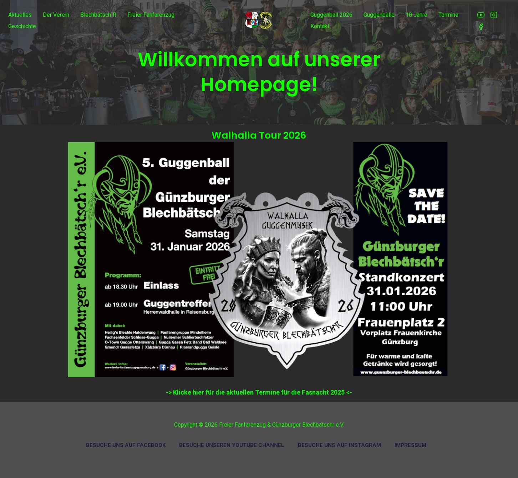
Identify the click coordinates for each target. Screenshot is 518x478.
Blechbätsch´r (98, 14)
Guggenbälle (379, 14)
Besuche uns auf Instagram (339, 445)
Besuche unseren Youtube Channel (231, 445)
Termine (448, 14)
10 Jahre (416, 14)
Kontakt (319, 26)
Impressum (410, 445)
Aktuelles (20, 14)
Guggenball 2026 (331, 14)
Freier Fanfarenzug (150, 14)
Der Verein (56, 14)
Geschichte (22, 26)
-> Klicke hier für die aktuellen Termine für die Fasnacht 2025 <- (259, 392)
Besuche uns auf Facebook (126, 445)
